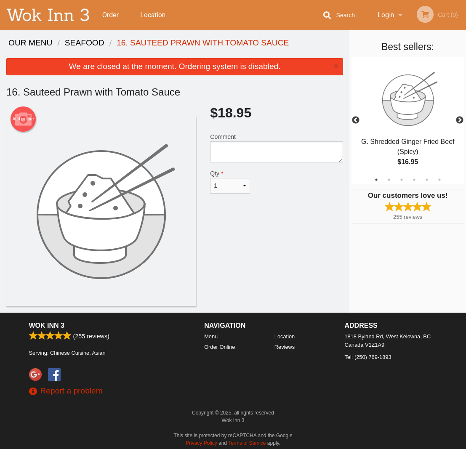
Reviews (284, 347)
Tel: (368, 357)
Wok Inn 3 (46, 325)
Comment (276, 147)
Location (152, 15)
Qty (230, 182)
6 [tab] (439, 179)
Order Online (111, 20)
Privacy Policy (201, 443)
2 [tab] (389, 179)
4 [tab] (414, 179)
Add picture (23, 119)
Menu (211, 336)
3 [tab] (401, 179)
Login (386, 15)
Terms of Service (247, 443)
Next (459, 120)
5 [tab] (427, 179)
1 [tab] (376, 179)
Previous (355, 120)
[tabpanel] (408, 120)
